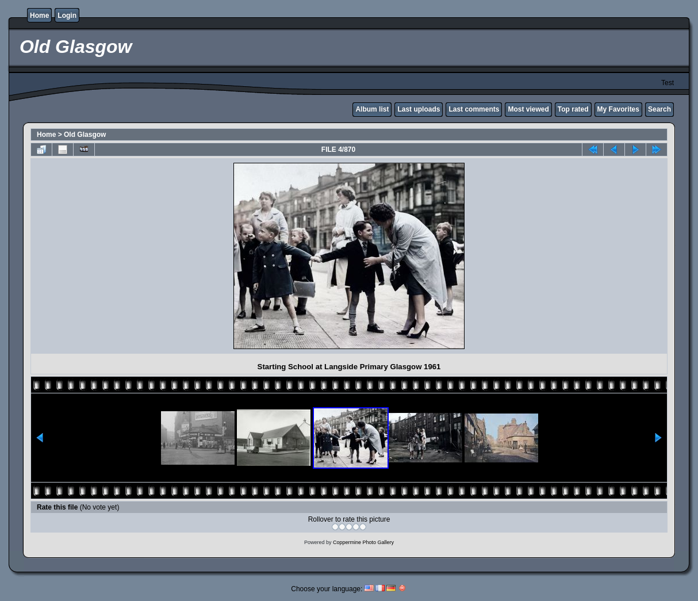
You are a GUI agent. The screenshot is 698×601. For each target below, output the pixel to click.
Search (659, 109)
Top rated (573, 109)
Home (39, 16)
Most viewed (528, 109)
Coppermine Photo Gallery (363, 542)
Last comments (473, 109)
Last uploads (418, 109)
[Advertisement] (134, 255)
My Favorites (618, 109)
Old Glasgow (85, 135)
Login (66, 16)
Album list (372, 109)
